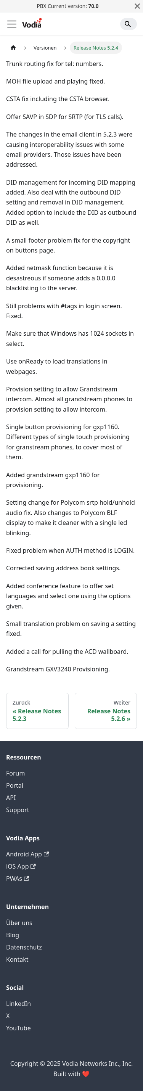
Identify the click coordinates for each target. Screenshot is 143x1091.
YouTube (18, 1028)
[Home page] (13, 47)
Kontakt (17, 959)
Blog (12, 935)
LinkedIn (18, 1003)
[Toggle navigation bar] (12, 24)
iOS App (21, 866)
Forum (15, 773)
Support (17, 810)
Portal (14, 785)
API (11, 797)
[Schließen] (137, 6)
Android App (27, 854)
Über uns (19, 923)
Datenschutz (24, 947)
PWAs (17, 878)
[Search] (128, 24)
